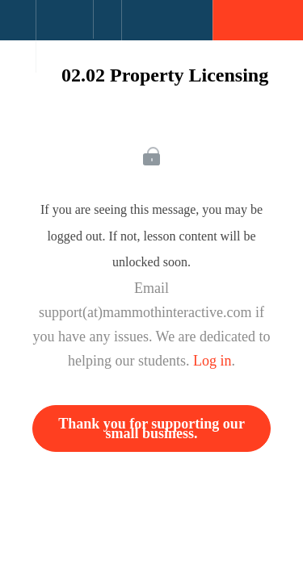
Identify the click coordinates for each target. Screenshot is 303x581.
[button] (18, 28)
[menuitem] (64, 36)
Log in (212, 361)
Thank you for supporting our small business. (151, 428)
